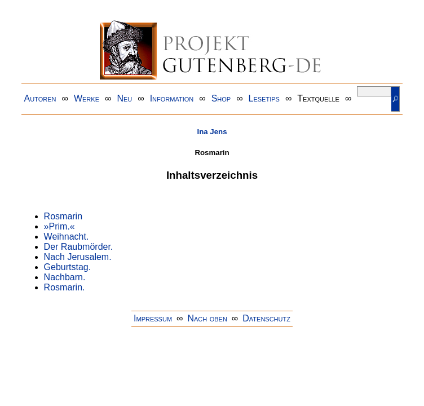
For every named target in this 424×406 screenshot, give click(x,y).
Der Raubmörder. (78, 246)
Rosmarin (63, 216)
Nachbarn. (65, 277)
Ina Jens (212, 131)
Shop (221, 98)
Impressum (153, 318)
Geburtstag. (67, 267)
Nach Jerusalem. (78, 257)
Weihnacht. (66, 236)
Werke (86, 98)
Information (172, 98)
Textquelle (318, 98)
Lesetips (264, 98)
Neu (124, 98)
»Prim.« (59, 226)
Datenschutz (266, 318)
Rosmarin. (64, 287)
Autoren (40, 98)
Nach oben (207, 318)
